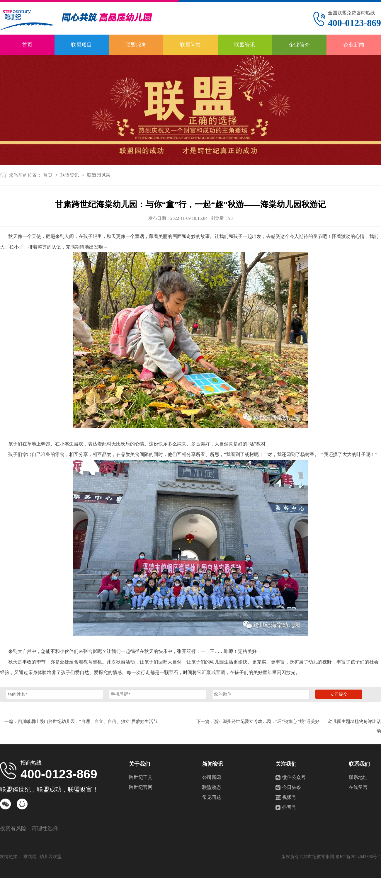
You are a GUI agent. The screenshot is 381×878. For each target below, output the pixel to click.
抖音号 (289, 807)
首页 (27, 45)
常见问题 (211, 797)
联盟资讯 (244, 45)
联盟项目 (81, 45)
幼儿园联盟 (51, 856)
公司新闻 (211, 777)
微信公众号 (294, 777)
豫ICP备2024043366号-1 (358, 856)
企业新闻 (353, 45)
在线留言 (358, 787)
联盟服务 (136, 45)
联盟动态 (211, 787)
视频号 (289, 797)
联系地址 (358, 777)
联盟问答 (190, 45)
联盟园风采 (98, 175)
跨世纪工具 (140, 777)
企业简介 (299, 45)
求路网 (30, 856)
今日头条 (291, 787)
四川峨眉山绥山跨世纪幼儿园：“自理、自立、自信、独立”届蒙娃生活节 (88, 721)
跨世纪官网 (140, 787)
